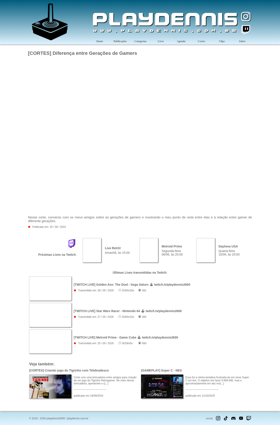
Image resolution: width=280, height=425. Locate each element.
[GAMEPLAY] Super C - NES (161, 370)
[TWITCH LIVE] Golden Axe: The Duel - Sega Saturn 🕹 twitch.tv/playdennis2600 (132, 284)
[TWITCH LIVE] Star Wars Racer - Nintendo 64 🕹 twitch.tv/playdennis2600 (128, 311)
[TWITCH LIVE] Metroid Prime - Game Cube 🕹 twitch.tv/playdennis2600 (126, 337)
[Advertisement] (140, 71)
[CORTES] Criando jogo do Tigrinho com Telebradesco (69, 370)
